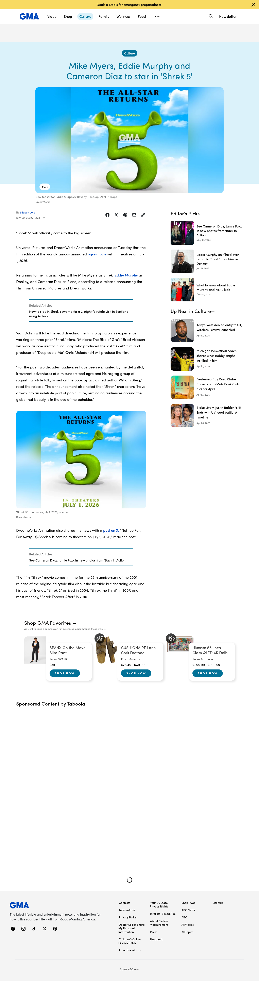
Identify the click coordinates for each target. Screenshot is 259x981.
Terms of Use (127, 910)
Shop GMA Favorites (47, 622)
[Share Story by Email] (134, 215)
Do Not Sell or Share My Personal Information (131, 928)
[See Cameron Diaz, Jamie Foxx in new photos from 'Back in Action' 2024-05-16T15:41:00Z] (207, 233)
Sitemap (218, 903)
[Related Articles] (81, 310)
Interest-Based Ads (162, 914)
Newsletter (228, 16)
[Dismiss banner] (253, 4)
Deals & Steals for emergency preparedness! (129, 4)
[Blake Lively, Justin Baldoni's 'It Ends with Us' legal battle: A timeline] (207, 415)
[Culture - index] (129, 53)
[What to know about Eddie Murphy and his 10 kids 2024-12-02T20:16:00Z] (207, 289)
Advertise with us (130, 950)
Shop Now (65, 673)
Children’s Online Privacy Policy (129, 941)
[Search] (210, 16)
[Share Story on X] (116, 215)
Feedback (156, 939)
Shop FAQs (188, 903)
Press (153, 932)
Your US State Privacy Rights (159, 904)
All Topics (187, 932)
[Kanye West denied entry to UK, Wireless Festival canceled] (207, 330)
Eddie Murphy (126, 275)
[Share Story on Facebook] (107, 215)
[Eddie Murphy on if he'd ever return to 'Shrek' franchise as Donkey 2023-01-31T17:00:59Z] (207, 261)
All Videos (188, 924)
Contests (124, 903)
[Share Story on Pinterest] (125, 215)
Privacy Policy (128, 917)
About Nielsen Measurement (159, 923)
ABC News (188, 910)
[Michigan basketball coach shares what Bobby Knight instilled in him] (207, 359)
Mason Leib (27, 212)
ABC (184, 917)
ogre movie (97, 253)
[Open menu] (157, 16)
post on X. (111, 530)
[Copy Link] (143, 215)
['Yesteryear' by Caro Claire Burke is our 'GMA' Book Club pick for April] (207, 387)
